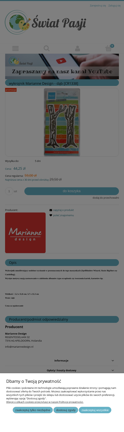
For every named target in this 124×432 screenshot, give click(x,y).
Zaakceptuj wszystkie (95, 410)
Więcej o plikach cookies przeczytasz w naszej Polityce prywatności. (44, 402)
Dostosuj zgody (66, 410)
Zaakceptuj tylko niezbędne (32, 410)
